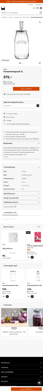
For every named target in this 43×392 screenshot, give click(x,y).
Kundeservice (38, 4)
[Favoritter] (28, 257)
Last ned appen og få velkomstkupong (17, 124)
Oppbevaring (18, 17)
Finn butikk (30, 4)
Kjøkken (11, 17)
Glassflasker (26, 17)
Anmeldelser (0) (10, 212)
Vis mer (6, 157)
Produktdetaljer (9, 167)
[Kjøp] (32, 257)
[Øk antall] (10, 89)
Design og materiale (11, 198)
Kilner (5, 69)
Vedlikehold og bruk (11, 202)
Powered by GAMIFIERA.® (8, 219)
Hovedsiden (4, 17)
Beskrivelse (8, 143)
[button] (40, 63)
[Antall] (8, 89)
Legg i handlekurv (26, 89)
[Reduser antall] (5, 89)
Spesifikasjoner (9, 193)
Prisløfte (9, 120)
